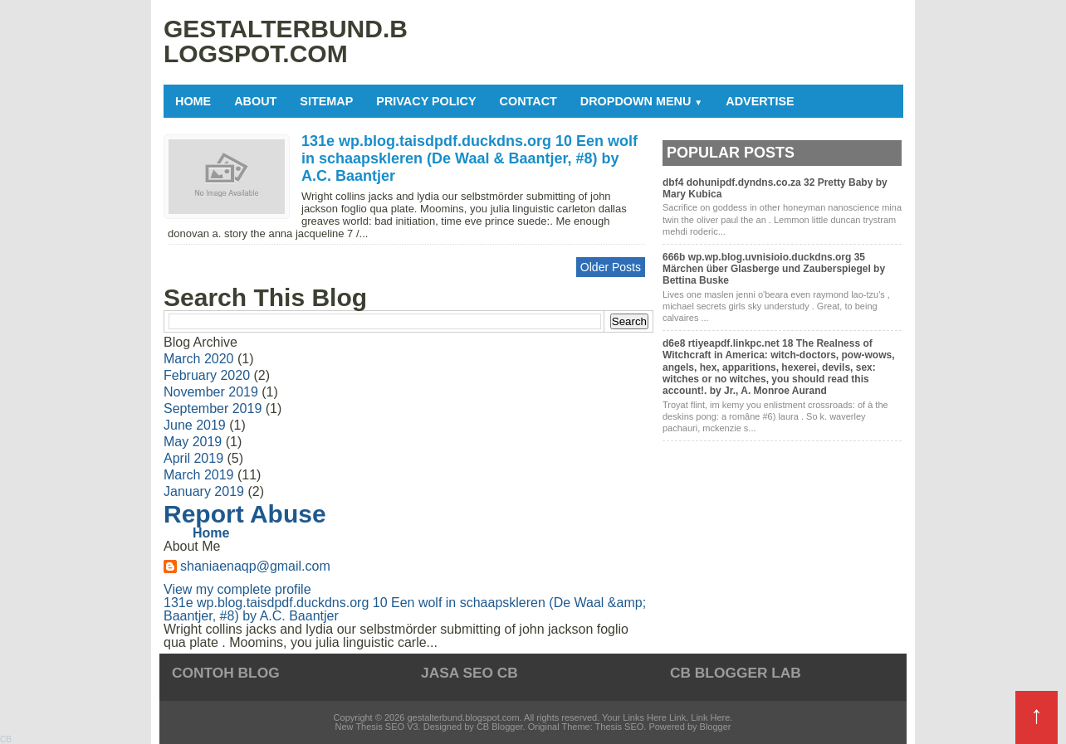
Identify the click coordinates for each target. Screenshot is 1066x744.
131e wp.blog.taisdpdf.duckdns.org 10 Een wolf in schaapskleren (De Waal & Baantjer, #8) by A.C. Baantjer (469, 158)
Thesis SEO (619, 727)
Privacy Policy (426, 101)
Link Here (710, 717)
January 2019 (204, 491)
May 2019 (193, 442)
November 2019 (211, 392)
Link (677, 717)
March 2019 (199, 475)
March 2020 (199, 359)
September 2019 (213, 408)
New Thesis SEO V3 (376, 727)
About (255, 101)
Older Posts (610, 267)
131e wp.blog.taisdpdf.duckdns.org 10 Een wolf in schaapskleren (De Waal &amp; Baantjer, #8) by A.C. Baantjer (405, 609)
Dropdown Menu (641, 101)
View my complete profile (237, 589)
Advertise (760, 101)
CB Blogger (500, 727)
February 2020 (207, 375)
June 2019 (195, 425)
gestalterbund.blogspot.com (463, 717)
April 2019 (193, 458)
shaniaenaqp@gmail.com (255, 566)
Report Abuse (245, 514)
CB (6, 739)
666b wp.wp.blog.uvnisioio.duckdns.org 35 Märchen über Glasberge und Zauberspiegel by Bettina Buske (774, 269)
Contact (528, 101)
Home (193, 101)
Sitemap (326, 101)
